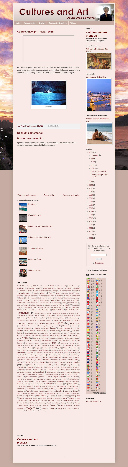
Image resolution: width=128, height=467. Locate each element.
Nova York (39, 367)
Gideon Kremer (28, 331)
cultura (43, 315)
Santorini (67, 391)
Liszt (76, 350)
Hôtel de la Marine (72, 338)
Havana (28, 335)
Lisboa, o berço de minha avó (39, 237)
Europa (59, 323)
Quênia (75, 381)
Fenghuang (53, 326)
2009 (91, 228)
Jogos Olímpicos (41, 345)
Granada (75, 331)
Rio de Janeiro (73, 386)
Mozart (28, 362)
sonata (50, 398)
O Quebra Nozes (65, 367)
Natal (49, 365)
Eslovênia (31, 323)
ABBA (34, 286)
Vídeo (44, 408)
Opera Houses (65, 369)
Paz (49, 377)
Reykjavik (30, 386)
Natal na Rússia (34, 270)
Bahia (65, 293)
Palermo (64, 374)
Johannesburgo (69, 345)
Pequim (55, 377)
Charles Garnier (56, 307)
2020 (91, 192)
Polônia (48, 379)
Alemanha (20, 288)
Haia (65, 333)
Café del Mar (56, 303)
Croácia (30, 315)
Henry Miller (67, 335)
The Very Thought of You (37, 403)
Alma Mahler (31, 288)
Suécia (71, 398)
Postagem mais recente (27, 195)
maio (93, 162)
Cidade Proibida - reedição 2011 (40, 226)
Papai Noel (73, 374)
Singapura (28, 398)
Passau (42, 377)
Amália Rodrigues (48, 288)
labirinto (65, 348)
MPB (33, 362)
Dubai (37, 318)
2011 (91, 221)
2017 (91, 202)
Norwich (75, 365)
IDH (60, 340)
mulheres (41, 362)
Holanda (35, 338)
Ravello (34, 384)
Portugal (28, 381)
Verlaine (68, 405)
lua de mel (59, 352)
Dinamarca (22, 318)
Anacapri (77, 288)
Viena (52, 408)
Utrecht (32, 405)
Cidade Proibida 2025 (99, 171)
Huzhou (36, 340)
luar (66, 352)
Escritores (77, 320)
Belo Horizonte (31, 298)
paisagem (77, 372)
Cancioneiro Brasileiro (58, 23)
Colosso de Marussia (59, 313)
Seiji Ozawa (29, 396)
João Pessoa (29, 345)
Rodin (45, 388)
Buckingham (44, 300)
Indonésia (29, 343)
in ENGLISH (23, 443)
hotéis (52, 338)
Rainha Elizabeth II (23, 384)
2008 (91, 231)
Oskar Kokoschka (66, 372)
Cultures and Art (27, 439)
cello (35, 307)
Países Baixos (31, 374)
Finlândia (66, 326)
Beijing (67, 295)
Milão (21, 360)
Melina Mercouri (55, 357)
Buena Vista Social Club (70, 300)
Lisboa (70, 350)
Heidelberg (36, 335)
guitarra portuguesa (31, 333)
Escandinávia (66, 320)
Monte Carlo (73, 360)
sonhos (57, 398)
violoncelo (20, 411)
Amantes (59, 288)
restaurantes (21, 386)
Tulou (63, 403)
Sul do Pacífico (33, 400)
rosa (76, 388)
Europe (72, 323)
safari (42, 391)
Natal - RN (59, 365)
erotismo (56, 320)
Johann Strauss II (55, 345)
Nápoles (30, 365)
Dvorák (62, 318)
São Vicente (65, 393)
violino (75, 408)
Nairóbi (23, 365)
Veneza (53, 405)
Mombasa (55, 360)
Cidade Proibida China (73, 310)
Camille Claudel (73, 303)
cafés (64, 303)
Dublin (44, 318)
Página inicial (49, 195)
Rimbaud (44, 386)
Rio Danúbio (61, 386)
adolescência (43, 286)
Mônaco (63, 360)
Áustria (58, 293)
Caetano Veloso (44, 303)
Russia (28, 391)
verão (61, 405)
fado (78, 323)
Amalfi (39, 288)
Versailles (20, 408)
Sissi (35, 398)
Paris (19, 377)
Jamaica (71, 343)
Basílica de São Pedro (47, 295)
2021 (91, 188)
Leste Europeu (43, 350)
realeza (41, 384)
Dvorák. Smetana (72, 318)
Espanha (40, 323)
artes (42, 293)
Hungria (28, 340)
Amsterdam (67, 288)
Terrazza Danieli (22, 403)
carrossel (47, 305)
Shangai (66, 396)
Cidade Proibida (57, 310)
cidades (24, 312)
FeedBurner (99, 263)
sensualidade (41, 396)
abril (93, 165)
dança (50, 315)
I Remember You (34, 215)
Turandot (70, 403)
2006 (91, 238)
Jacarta (63, 343)
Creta (78, 313)
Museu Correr (59, 362)
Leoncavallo (32, 350)
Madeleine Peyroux (33, 355)
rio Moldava (20, 388)
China (66, 307)
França (53, 328)
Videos (73, 23)
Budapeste (55, 300)
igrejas (66, 340)
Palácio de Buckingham (52, 374)
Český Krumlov (44, 307)
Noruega (67, 365)
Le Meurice (74, 348)
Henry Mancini (55, 335)
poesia (40, 379)
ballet (19, 295)
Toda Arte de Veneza (36, 248)
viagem (30, 408)
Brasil (27, 300)
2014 (91, 211)
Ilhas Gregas (33, 204)
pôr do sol (56, 379)
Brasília (35, 300)
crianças (22, 315)
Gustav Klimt (44, 333)
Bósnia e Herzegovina (71, 298)
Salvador (59, 391)
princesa (60, 381)
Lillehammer (61, 350)
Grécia (19, 333)
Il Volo (72, 340)
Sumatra (44, 400)
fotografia (45, 328)
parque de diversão (31, 377)
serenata (52, 396)
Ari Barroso (76, 290)
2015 (91, 208)
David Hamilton (68, 315)
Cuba (37, 315)
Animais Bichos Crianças (42, 290)
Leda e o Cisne (21, 350)
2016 (91, 205)
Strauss (64, 398)
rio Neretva (30, 388)
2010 (91, 225)
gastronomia (68, 328)
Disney (30, 318)
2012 (91, 218)
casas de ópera (57, 305)
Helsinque (45, 335)
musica (68, 362)
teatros (76, 400)
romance (59, 388)
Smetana (43, 398)
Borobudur (58, 298)
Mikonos (77, 357)
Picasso (75, 377)
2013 (91, 215)
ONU (35, 369)
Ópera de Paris (52, 369)
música (76, 362)
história (25, 338)
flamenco (20, 328)
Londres (38, 352)
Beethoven (59, 295)
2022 (91, 185)
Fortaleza (37, 328)
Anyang (54, 290)
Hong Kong (44, 338)
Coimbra (48, 313)
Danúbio (58, 315)
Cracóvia (71, 313)
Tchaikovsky (67, 400)
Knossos (44, 348)
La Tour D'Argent (55, 348)
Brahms (19, 300)
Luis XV (72, 352)
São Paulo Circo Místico (35, 393)
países (21, 374)
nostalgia (20, 367)
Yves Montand (39, 411)
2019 (91, 195)
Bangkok (26, 295)
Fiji (60, 326)
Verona (75, 405)
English (42, 23)
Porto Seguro (73, 379)
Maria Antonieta (22, 357)
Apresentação (29, 23)
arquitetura (24, 293)
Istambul (45, 343)
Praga (45, 381)
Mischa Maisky (30, 360)
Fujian (60, 328)
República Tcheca (71, 384)
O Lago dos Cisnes (52, 367)
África (52, 286)
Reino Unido (59, 384)
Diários (78, 315)
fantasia (32, 326)
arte (35, 293)
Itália (54, 343)
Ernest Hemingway (44, 320)
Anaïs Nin (22, 290)
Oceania (29, 369)
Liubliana (30, 352)
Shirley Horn (75, 396)
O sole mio (76, 367)
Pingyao (19, 379)
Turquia (77, 403)
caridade (39, 305)
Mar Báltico (74, 355)
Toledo (49, 403)
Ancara (30, 290)
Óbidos (21, 369)
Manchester (59, 355)
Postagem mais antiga (71, 195)
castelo (67, 305)
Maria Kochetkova (34, 357)
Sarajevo (75, 393)
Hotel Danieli (60, 338)
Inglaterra (37, 343)
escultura (22, 323)
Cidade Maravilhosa (43, 310)
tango (58, 400)
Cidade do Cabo (30, 310)
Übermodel (23, 405)
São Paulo (20, 393)
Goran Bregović (54, 331)
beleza (21, 298)
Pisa (34, 379)
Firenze (75, 326)
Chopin (19, 310)
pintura (27, 379)
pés (62, 377)
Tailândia (52, 400)
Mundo (50, 362)
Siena (21, 398)
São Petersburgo (52, 393)
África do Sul (61, 286)
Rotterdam (20, 391)
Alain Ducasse (73, 286)
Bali (77, 293)
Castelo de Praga (34, 259)
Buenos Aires (21, 303)
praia (52, 381)
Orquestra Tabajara (52, 372)
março (93, 168)
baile (71, 293)
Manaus (51, 355)
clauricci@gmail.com (94, 401)
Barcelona (34, 295)
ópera (42, 369)
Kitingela (37, 348)
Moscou (19, 362)
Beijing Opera (76, 295)
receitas (49, 384)
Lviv (23, 355)
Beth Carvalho (42, 298)
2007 (91, 235)
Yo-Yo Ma (29, 411)
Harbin (72, 333)
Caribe (33, 305)
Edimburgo (20, 320)
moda (39, 360)
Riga (37, 386)
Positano (37, 381)
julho (93, 158)
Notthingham (30, 367)
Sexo (59, 396)
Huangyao (20, 340)
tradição (56, 403)
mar (67, 355)
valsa (38, 405)
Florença (28, 328)
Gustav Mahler (56, 333)
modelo (46, 360)
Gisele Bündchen (41, 331)
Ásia (50, 293)
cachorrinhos (33, 303)
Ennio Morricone (31, 320)
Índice (18, 23)
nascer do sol (40, 365)
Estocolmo (49, 323)
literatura (20, 352)
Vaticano (45, 405)
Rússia (36, 391)
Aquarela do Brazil (65, 290)
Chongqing (74, 307)
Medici (45, 357)
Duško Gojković (53, 318)
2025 (91, 152)
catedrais (75, 305)
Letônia (53, 350)
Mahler (43, 355)
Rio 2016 (52, 386)
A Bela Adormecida (23, 286)
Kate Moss (28, 348)
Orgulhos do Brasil (37, 372)
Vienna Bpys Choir (64, 408)
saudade (19, 396)
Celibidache (27, 307)
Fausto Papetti (42, 326)
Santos (75, 391)
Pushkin (68, 381)
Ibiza (55, 340)
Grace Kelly (65, 331)
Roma (51, 388)
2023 (91, 182)
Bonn (51, 298)
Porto (64, 379)
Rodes (38, 388)
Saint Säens (50, 391)
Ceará (19, 307)
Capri (26, 305)
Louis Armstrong (48, 352)
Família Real (23, 326)
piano (68, 377)
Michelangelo (68, 357)
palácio (40, 374)
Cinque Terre (39, 313)
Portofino (20, 381)
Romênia (69, 388)
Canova (19, 305)
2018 (91, 198)
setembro (95, 155)
